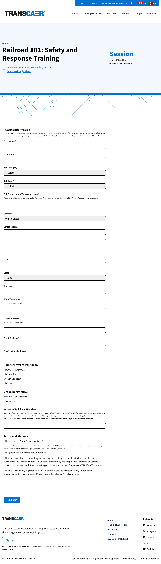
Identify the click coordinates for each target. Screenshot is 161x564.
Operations (12, 374)
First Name (10, 141)
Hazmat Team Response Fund (114, 3)
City (6, 259)
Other (9, 383)
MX (152, 3)
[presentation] (26, 486)
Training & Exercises (92, 13)
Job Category (11, 167)
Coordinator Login (81, 558)
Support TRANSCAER (145, 13)
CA (142, 3)
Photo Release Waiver (30, 441)
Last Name (10, 154)
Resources (112, 13)
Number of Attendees (16, 396)
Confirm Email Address (16, 351)
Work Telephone (12, 299)
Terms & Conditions (149, 558)
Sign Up (10, 540)
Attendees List (13, 401)
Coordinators (92, 3)
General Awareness (15, 370)
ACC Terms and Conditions (33, 452)
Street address (11, 227)
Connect (126, 13)
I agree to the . (24, 441)
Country (8, 213)
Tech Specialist (13, 379)
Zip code (8, 286)
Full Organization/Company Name (21, 194)
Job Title (9, 181)
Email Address (11, 338)
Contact (81, 3)
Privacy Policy (54, 461)
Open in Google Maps (19, 71)
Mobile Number (12, 318)
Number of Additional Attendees (20, 409)
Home (5, 43)
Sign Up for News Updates (106, 558)
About (75, 13)
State (6, 272)
